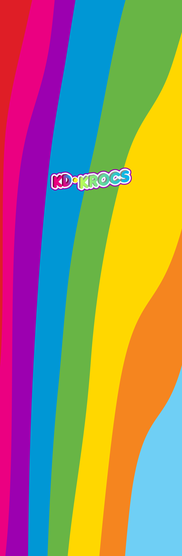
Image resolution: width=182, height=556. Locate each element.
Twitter (56, 392)
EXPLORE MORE (30, 192)
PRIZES (63, 8)
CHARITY (128, 8)
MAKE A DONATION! (91, 507)
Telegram (132, 392)
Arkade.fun (96, 357)
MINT (145, 8)
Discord (92, 392)
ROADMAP (44, 8)
